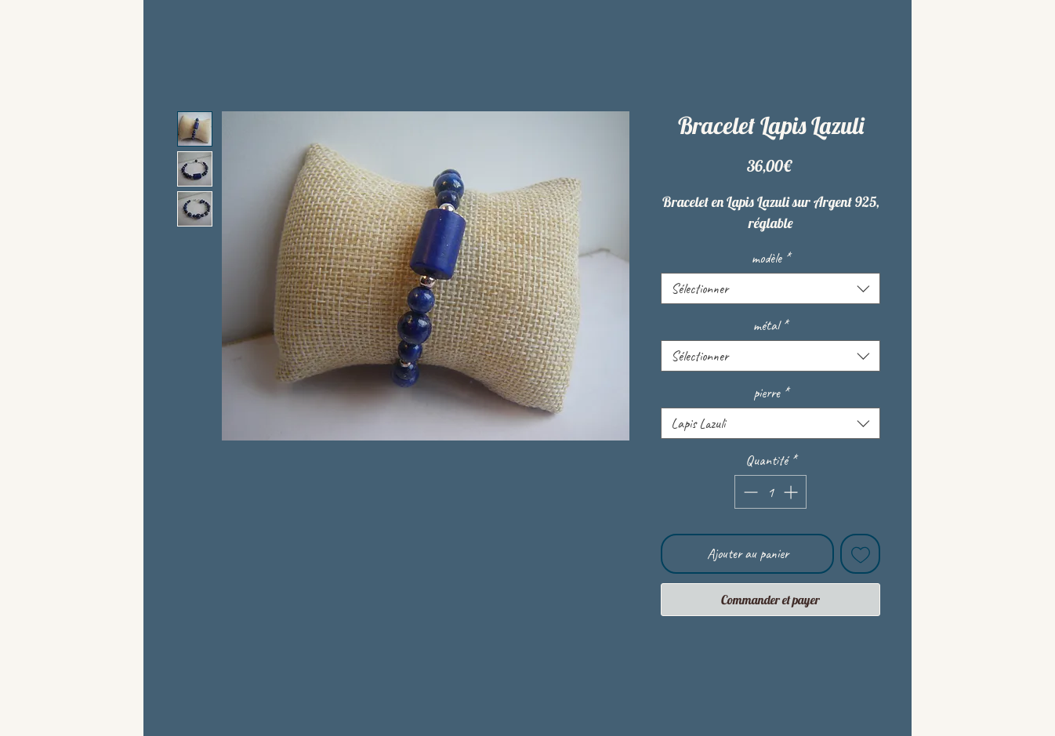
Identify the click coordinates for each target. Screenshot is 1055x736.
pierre (771, 392)
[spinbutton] (770, 492)
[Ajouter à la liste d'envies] (860, 554)
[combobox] (770, 288)
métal (770, 325)
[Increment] (792, 492)
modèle (771, 257)
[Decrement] (749, 492)
